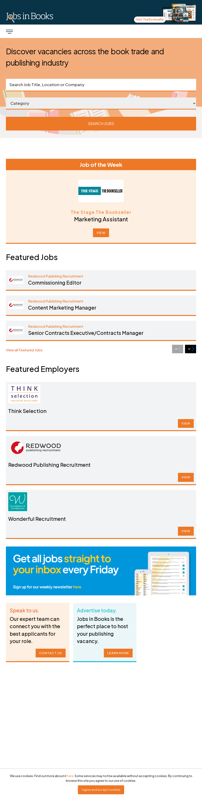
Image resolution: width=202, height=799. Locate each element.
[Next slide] (190, 349)
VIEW (101, 233)
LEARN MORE (117, 651)
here (70, 776)
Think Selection (33, 411)
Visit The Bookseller (150, 19)
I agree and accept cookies (101, 789)
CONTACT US (49, 651)
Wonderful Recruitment (42, 518)
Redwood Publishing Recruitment (54, 464)
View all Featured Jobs (24, 350)
